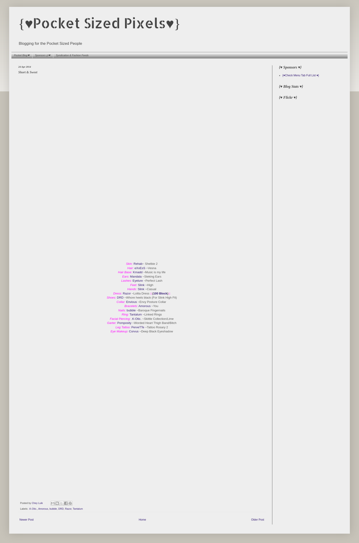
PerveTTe (137, 327)
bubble (131, 310)
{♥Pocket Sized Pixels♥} (99, 23)
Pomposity (124, 323)
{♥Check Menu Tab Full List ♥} (300, 75)
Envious (131, 302)
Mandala (136, 276)
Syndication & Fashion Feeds (72, 55)
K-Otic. (137, 319)
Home (142, 519)
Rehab (138, 263)
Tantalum (136, 314)
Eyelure (138, 280)
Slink (141, 285)
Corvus (134, 331)
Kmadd (138, 272)
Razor (127, 293)
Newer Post (26, 519)
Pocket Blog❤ (21, 55)
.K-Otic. (33, 508)
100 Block (160, 293)
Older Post (257, 519)
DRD (120, 297)
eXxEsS (139, 268)
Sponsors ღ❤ (43, 55)
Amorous (145, 306)
